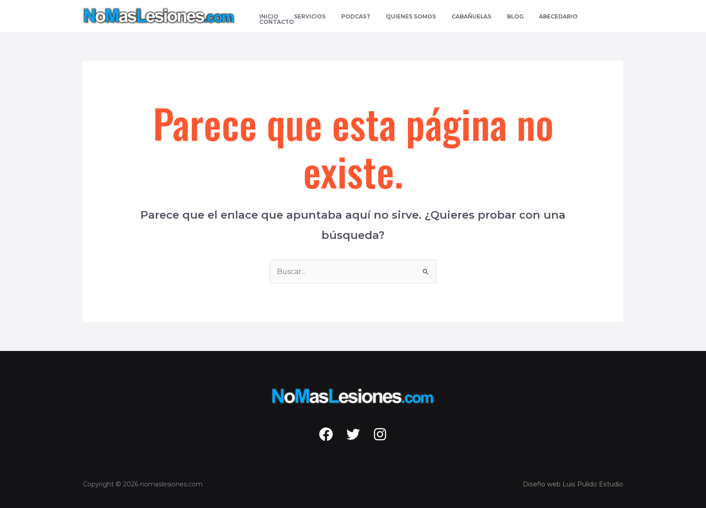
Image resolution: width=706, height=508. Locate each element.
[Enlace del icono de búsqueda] (619, 16)
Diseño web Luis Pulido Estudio (573, 484)
